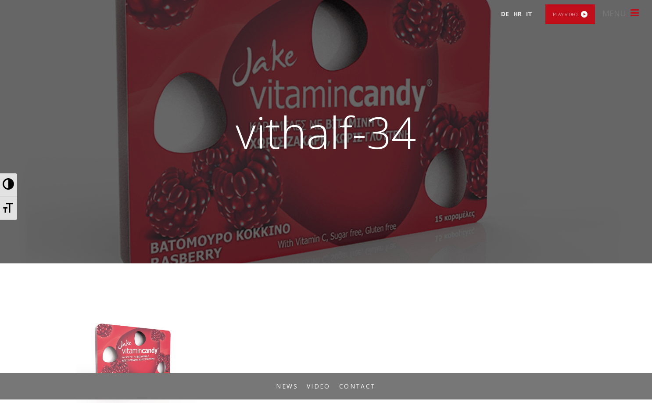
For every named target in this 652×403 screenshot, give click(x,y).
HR (517, 14)
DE (505, 14)
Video (318, 386)
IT (529, 14)
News (287, 386)
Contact (357, 386)
